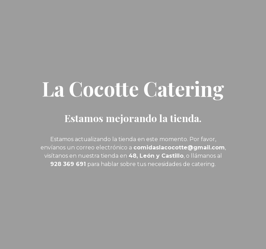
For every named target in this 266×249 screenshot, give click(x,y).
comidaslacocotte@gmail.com (179, 147)
